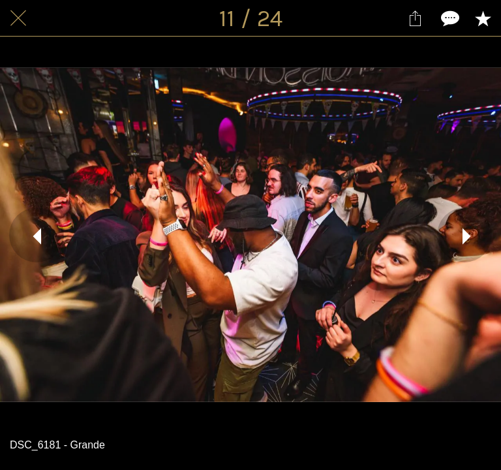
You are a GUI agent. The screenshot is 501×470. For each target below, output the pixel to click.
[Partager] (415, 18)
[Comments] (448, 18)
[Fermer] (18, 18)
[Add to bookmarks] (482, 18)
